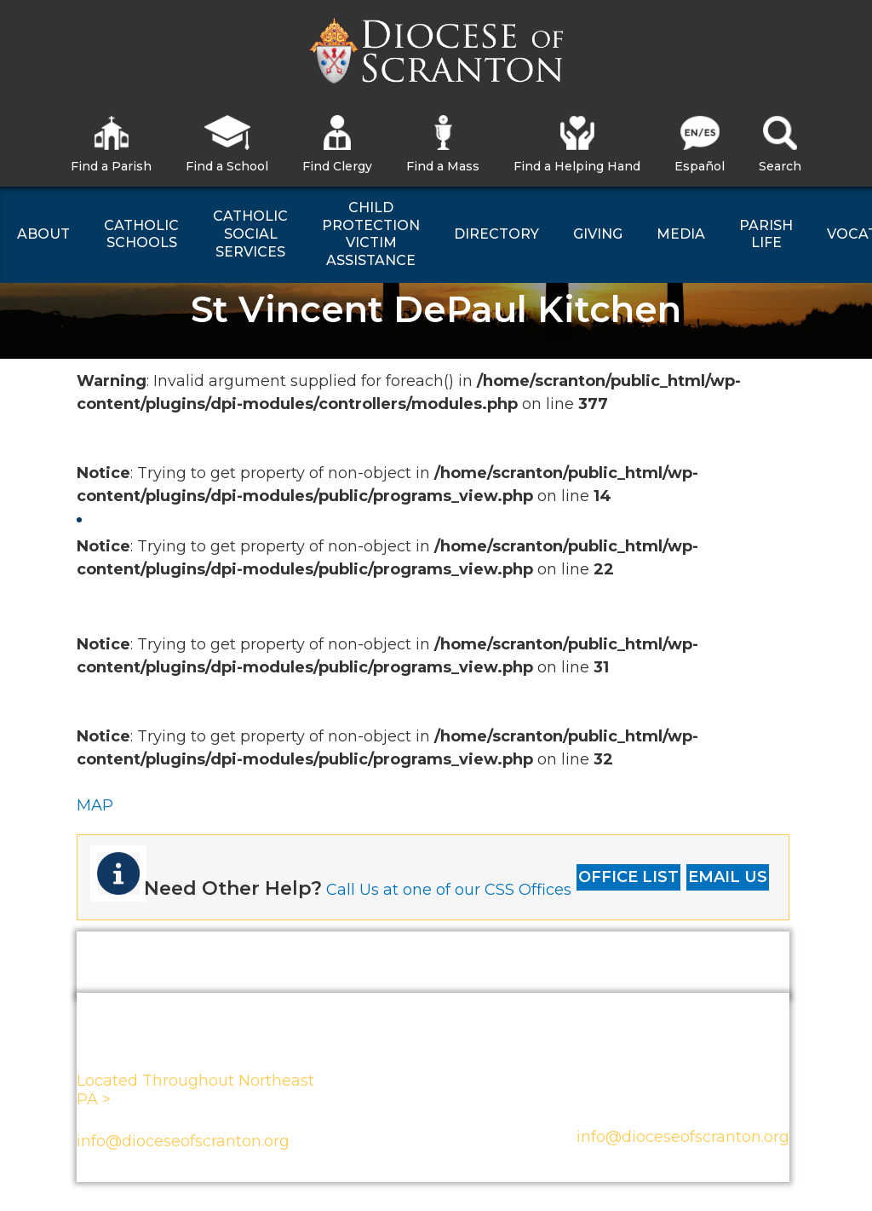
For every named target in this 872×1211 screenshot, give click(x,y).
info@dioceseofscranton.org (183, 1141)
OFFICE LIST (628, 877)
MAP (95, 805)
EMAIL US (727, 877)
